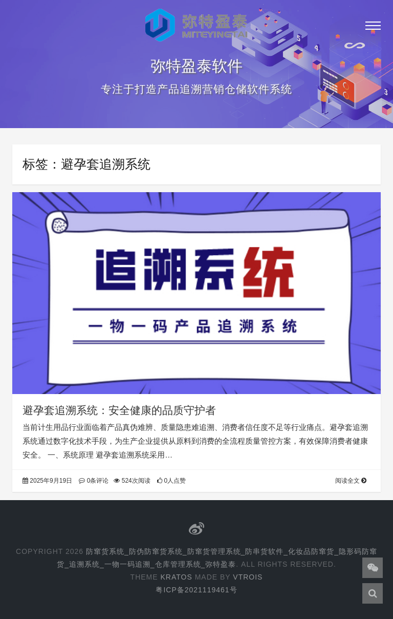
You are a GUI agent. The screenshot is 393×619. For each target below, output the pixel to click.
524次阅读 (132, 480)
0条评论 (93, 480)
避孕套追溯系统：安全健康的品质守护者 (119, 410)
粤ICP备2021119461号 (196, 590)
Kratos (176, 577)
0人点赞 (171, 480)
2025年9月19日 (47, 480)
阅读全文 (350, 480)
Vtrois (248, 577)
